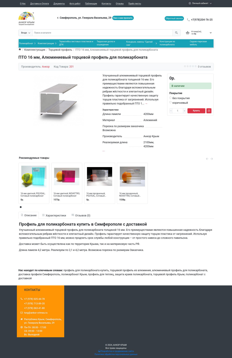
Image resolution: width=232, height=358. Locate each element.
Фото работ (75, 3)
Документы (59, 3)
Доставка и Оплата (39, 3)
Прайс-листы (134, 3)
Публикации (91, 3)
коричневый (180, 102)
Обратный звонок (174, 18)
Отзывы (120, 3)
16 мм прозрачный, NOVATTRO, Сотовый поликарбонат (129, 194)
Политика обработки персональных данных (116, 354)
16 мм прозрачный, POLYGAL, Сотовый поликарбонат (95, 194)
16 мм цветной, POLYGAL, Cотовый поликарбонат (33, 194)
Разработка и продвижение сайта (116, 351)
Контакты (106, 3)
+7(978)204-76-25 (202, 19)
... (104, 150)
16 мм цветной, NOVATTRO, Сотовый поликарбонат (67, 194)
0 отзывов (204, 66)
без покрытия (181, 98)
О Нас (23, 3)
